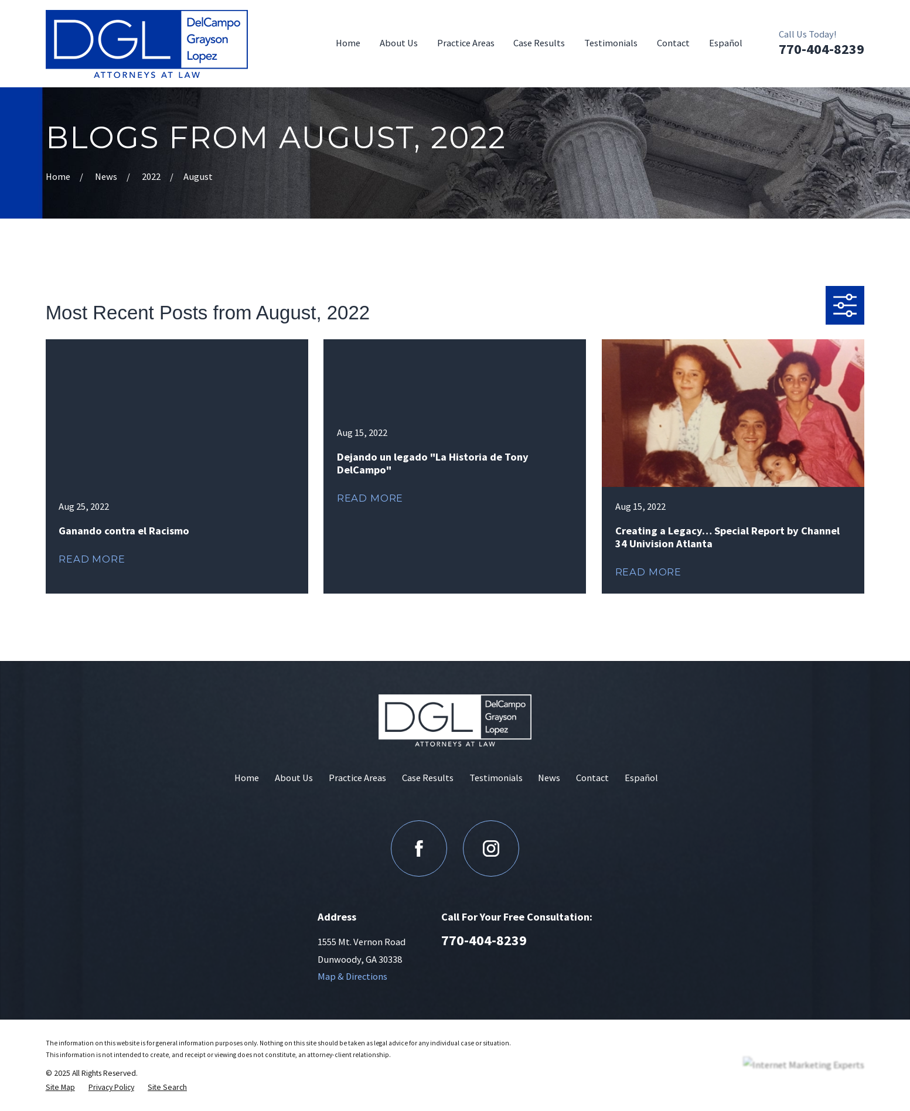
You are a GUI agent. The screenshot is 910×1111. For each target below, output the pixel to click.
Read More (92, 559)
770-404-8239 (821, 49)
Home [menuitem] (348, 43)
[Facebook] (419, 848)
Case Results (428, 778)
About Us (294, 778)
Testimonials (496, 778)
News (549, 778)
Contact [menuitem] (673, 43)
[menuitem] (60, 1087)
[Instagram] (491, 848)
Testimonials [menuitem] (611, 43)
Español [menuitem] (725, 43)
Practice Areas (357, 778)
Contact (592, 778)
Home (246, 778)
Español (641, 778)
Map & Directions (352, 976)
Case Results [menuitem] (539, 43)
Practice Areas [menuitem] (466, 43)
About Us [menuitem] (399, 43)
